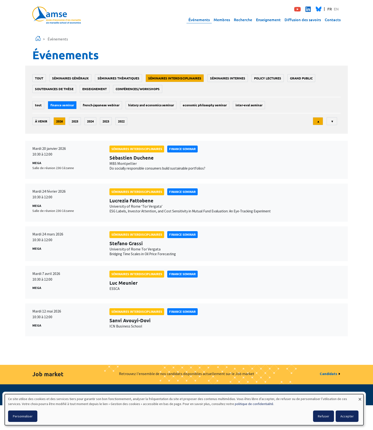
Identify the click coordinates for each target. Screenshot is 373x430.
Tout (39, 78)
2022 (121, 121)
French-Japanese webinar (101, 105)
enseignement (94, 89)
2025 (75, 121)
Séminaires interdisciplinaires (174, 78)
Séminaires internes (227, 78)
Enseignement (268, 19)
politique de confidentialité (254, 404)
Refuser (323, 416)
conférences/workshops (138, 89)
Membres (222, 19)
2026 (59, 121)
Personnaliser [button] (23, 416)
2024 (90, 121)
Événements (199, 19)
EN (336, 8)
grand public (301, 78)
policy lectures (267, 78)
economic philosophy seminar (205, 105)
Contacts (333, 19)
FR (329, 8)
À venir (41, 121)
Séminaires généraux (70, 78)
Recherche (243, 19)
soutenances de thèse (54, 89)
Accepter (347, 416)
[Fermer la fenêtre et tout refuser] (359, 397)
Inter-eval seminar (249, 105)
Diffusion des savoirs (303, 19)
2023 (106, 121)
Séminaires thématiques (118, 78)
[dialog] (184, 409)
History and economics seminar (151, 105)
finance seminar (62, 105)
